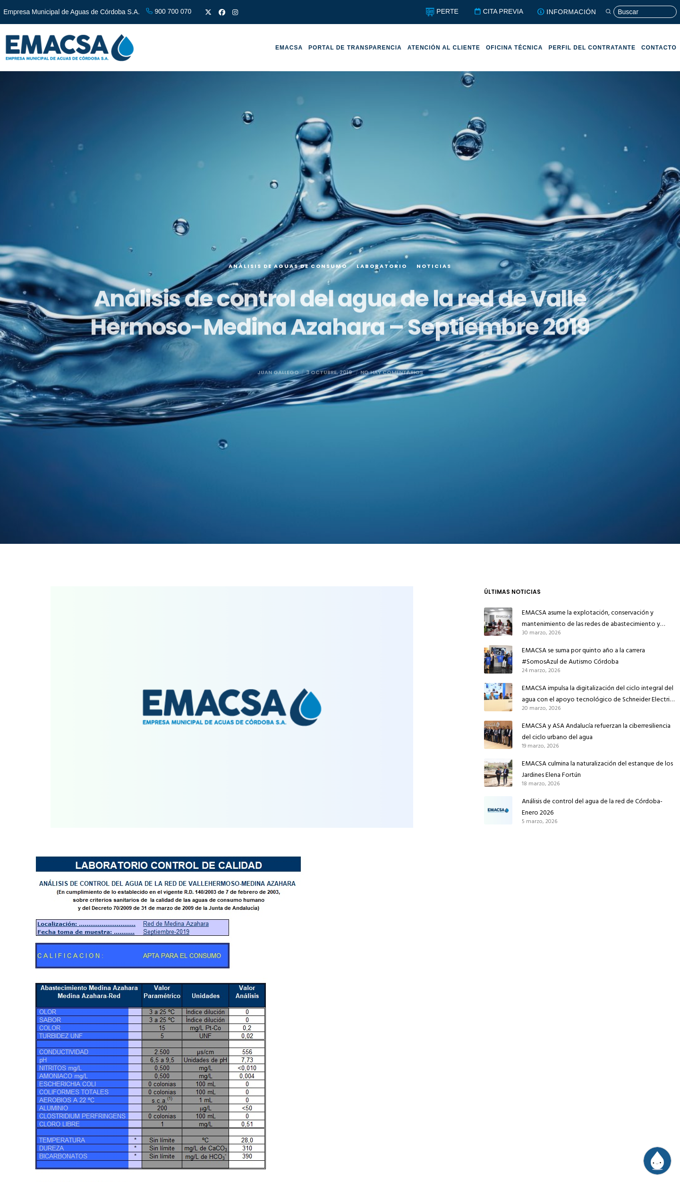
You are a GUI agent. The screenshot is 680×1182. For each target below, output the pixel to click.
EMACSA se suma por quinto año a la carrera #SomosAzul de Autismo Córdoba (583, 656)
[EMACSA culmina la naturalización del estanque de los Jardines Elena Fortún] (498, 772)
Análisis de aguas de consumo (288, 276)
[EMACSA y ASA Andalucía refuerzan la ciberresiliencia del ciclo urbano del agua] (498, 734)
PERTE (441, 11)
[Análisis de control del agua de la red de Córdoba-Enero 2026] (498, 810)
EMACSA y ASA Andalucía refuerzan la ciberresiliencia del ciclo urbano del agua (596, 731)
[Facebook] (222, 12)
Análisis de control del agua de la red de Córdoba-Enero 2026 (592, 807)
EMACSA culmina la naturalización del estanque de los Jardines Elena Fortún (597, 769)
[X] (208, 12)
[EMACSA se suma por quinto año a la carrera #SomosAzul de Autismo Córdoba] (498, 659)
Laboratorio (382, 276)
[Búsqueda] (641, 12)
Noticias (433, 276)
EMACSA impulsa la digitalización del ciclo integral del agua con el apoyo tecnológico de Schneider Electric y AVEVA (597, 694)
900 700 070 (168, 11)
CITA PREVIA (498, 11)
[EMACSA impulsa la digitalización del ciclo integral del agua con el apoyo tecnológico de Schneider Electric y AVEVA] (498, 697)
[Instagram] (235, 12)
